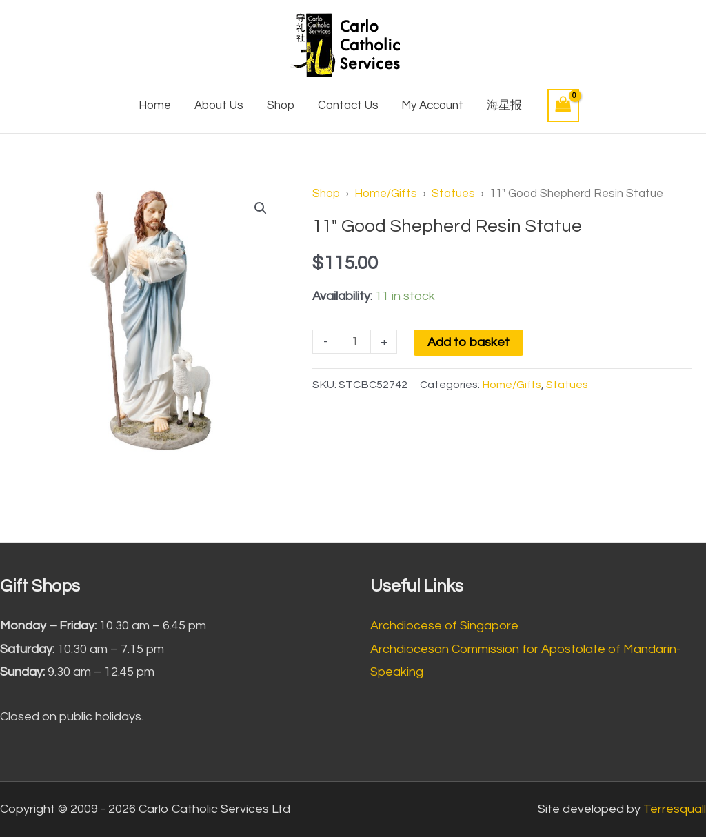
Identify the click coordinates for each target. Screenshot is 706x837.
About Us (218, 105)
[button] (260, 208)
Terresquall (674, 809)
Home (155, 105)
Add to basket (468, 342)
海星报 (504, 105)
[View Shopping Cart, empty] (563, 105)
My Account (432, 105)
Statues (453, 193)
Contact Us (348, 105)
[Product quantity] (355, 342)
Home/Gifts (385, 193)
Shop (280, 105)
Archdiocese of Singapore (444, 625)
